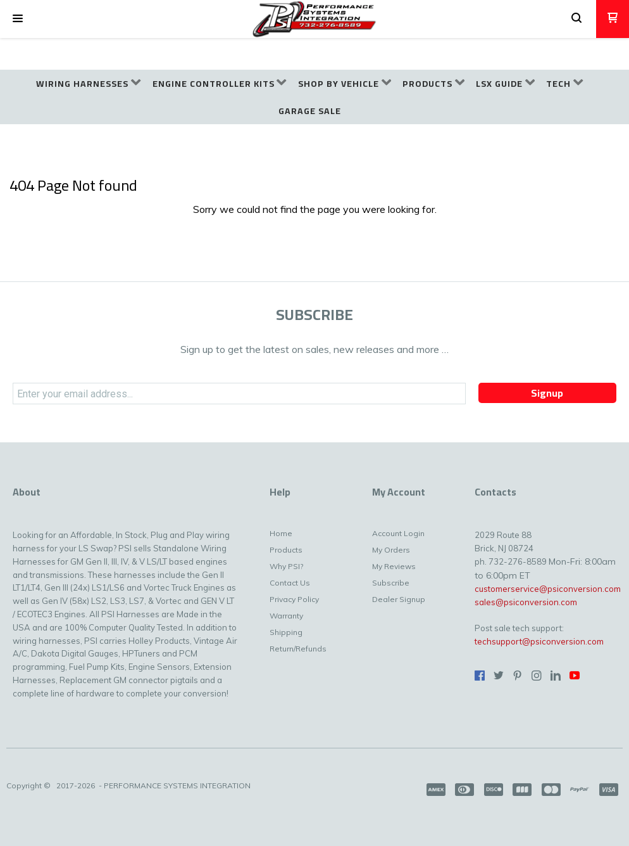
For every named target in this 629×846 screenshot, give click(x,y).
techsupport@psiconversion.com (539, 641)
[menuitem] (88, 84)
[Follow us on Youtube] (575, 675)
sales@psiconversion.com (526, 602)
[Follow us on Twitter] (499, 675)
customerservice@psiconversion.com (548, 589)
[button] (18, 19)
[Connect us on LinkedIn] (556, 675)
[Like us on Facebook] (480, 675)
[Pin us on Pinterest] (518, 675)
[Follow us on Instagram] (537, 675)
